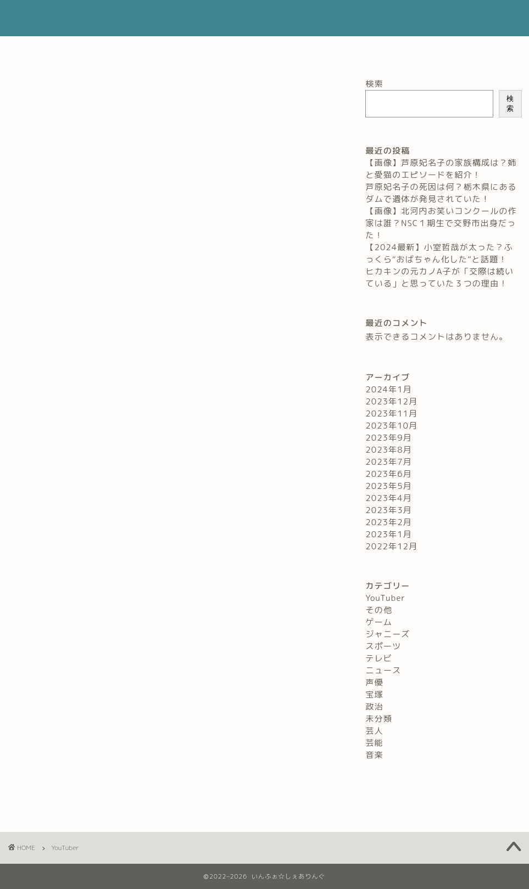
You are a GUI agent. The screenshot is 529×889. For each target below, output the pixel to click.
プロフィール (169, 50)
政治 (374, 706)
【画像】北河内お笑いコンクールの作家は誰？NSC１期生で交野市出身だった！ (440, 223)
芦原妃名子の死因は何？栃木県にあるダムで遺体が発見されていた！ (440, 193)
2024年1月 (388, 389)
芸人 (374, 730)
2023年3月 (388, 510)
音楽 (374, 755)
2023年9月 (388, 437)
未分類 (378, 718)
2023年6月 (388, 474)
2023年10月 (391, 425)
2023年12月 (391, 401)
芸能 (374, 743)
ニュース (383, 670)
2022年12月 (391, 546)
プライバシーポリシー (324, 50)
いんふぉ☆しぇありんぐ (264, 18)
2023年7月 (388, 462)
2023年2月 (388, 522)
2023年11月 (391, 413)
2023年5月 (388, 486)
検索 (374, 83)
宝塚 (374, 694)
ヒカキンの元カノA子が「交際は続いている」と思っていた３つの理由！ (439, 277)
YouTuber (385, 598)
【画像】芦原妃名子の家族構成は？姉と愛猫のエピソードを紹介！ (440, 169)
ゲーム (378, 622)
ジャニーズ (387, 634)
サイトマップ (408, 50)
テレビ (378, 658)
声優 (374, 682)
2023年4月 (388, 498)
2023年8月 (388, 449)
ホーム (109, 50)
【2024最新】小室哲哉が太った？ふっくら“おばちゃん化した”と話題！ (439, 253)
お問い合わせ (239, 50)
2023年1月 (388, 534)
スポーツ (383, 646)
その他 (378, 610)
